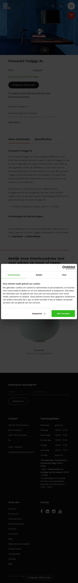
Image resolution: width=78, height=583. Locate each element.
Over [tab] (64, 275)
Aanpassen (38, 313)
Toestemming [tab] (14, 275)
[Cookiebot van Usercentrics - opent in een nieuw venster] (64, 267)
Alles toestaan (63, 313)
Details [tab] (39, 275)
